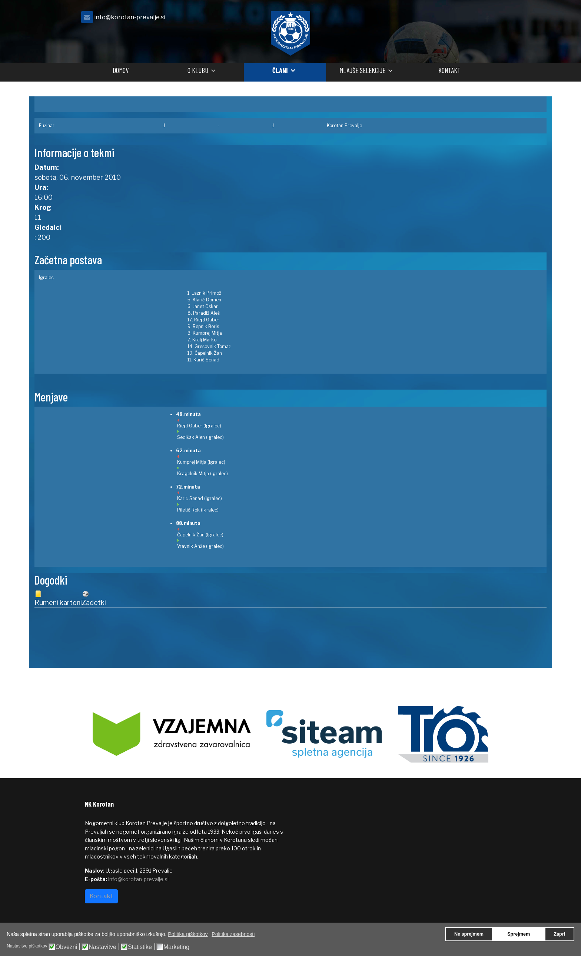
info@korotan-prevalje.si (129, 17)
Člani (280, 70)
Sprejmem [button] (518, 934)
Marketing (176, 947)
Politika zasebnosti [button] (233, 934)
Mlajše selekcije (362, 70)
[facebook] (486, 19)
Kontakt (449, 70)
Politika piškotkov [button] (188, 934)
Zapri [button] (559, 934)
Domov (121, 70)
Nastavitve (102, 947)
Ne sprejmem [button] (469, 934)
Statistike (140, 947)
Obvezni (66, 947)
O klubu (197, 70)
